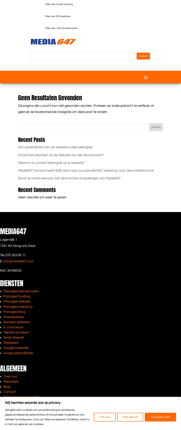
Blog (6, 387)
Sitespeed (10, 343)
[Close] (178, 399)
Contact (9, 392)
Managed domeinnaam (21, 291)
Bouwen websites (16, 322)
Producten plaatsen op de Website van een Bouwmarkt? (61, 155)
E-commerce (13, 327)
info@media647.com (18, 261)
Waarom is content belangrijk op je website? (51, 163)
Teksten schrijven (16, 332)
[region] (90, 413)
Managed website (16, 301)
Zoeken (156, 127)
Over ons (10, 376)
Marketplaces (13, 317)
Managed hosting (16, 296)
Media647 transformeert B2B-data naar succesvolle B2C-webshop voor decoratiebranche (86, 170)
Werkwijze (10, 381)
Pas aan (105, 417)
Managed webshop (18, 307)
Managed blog (14, 312)
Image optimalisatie (18, 353)
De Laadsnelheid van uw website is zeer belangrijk (55, 147)
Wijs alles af (130, 417)
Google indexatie (15, 348)
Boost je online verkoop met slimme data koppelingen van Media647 (69, 178)
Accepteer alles (160, 417)
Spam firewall (13, 337)
